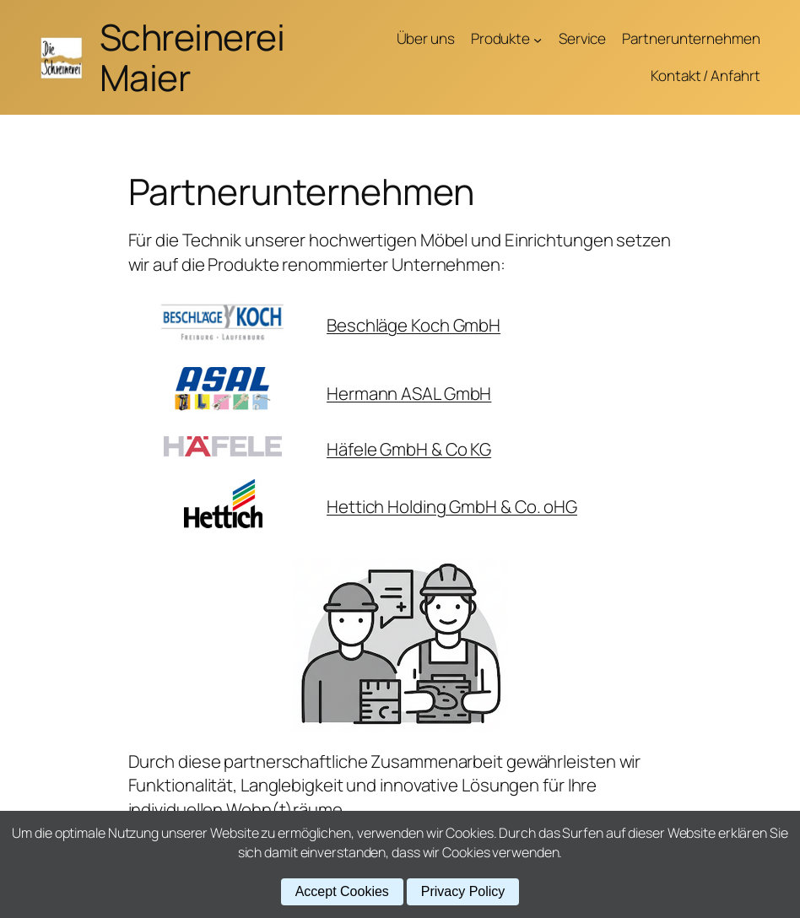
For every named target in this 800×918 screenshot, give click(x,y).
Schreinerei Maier (192, 57)
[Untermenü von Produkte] (537, 39)
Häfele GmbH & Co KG (409, 449)
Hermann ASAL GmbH (409, 393)
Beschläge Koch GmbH (413, 325)
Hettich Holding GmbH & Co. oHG (452, 506)
